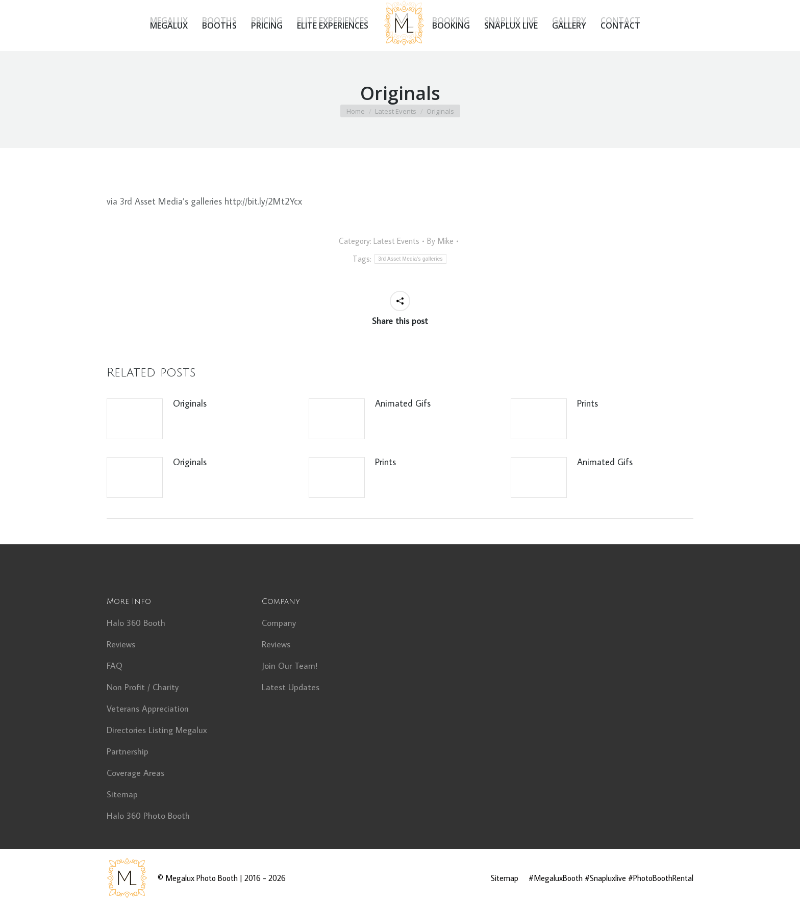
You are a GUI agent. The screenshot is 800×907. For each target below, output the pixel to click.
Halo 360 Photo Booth (148, 815)
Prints (587, 403)
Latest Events (396, 241)
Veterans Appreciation (148, 708)
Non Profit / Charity (143, 687)
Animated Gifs (403, 403)
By (440, 241)
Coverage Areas (135, 772)
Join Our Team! (289, 665)
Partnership (127, 751)
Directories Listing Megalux (157, 730)
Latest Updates (290, 687)
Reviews (121, 644)
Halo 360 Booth (136, 622)
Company (279, 622)
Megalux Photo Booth (201, 878)
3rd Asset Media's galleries (410, 259)
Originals (190, 403)
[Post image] (135, 418)
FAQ (114, 665)
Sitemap (122, 794)
